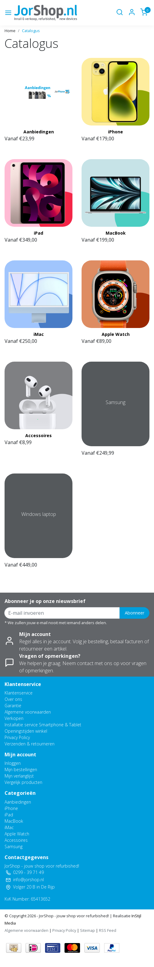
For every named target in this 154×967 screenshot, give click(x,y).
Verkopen (14, 718)
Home (10, 30)
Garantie (13, 705)
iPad (38, 233)
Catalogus (31, 30)
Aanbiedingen (38, 132)
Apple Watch (116, 334)
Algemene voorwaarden (28, 712)
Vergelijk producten (23, 782)
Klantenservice (19, 693)
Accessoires (38, 435)
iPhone (115, 132)
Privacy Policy (17, 737)
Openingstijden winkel (26, 731)
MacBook (116, 233)
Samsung (14, 846)
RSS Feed (107, 930)
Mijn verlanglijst (19, 776)
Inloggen (13, 763)
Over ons (13, 699)
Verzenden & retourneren (29, 744)
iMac (38, 334)
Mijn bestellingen (21, 769)
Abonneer (134, 613)
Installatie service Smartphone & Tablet (43, 725)
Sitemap (87, 930)
